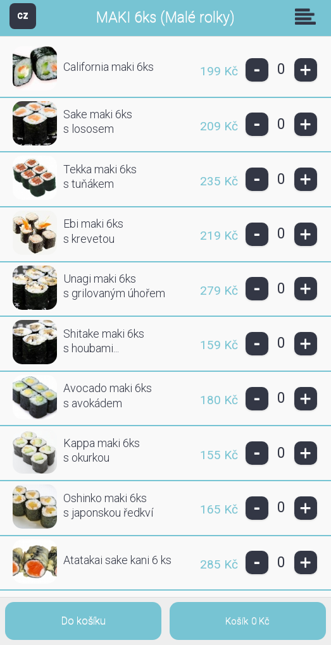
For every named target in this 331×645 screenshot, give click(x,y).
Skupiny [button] (308, 16)
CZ (22, 15)
